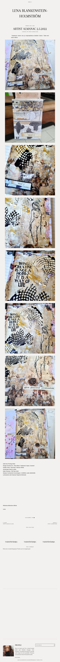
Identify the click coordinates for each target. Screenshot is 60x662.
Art (27, 31)
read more (17, 657)
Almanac (24, 31)
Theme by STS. (39, 660)
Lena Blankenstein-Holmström (25, 660)
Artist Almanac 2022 (33, 31)
